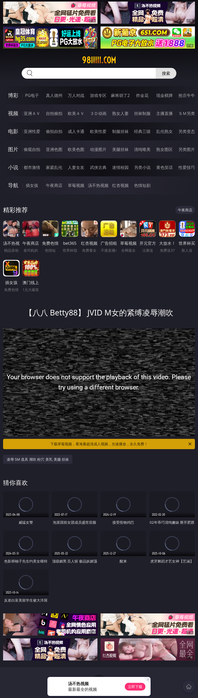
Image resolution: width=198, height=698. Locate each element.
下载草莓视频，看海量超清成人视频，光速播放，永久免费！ (121, 444)
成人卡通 (76, 131)
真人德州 (54, 95)
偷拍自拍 (54, 131)
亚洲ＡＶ (32, 113)
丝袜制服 (142, 113)
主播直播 (164, 113)
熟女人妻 (120, 113)
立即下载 (135, 686)
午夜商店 (54, 185)
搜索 (166, 73)
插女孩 (32, 185)
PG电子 (32, 95)
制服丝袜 (120, 131)
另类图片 (186, 149)
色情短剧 (142, 185)
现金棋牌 (164, 95)
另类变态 (186, 131)
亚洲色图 (54, 149)
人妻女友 (76, 167)
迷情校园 (120, 167)
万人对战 (76, 95)
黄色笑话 (164, 167)
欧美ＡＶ (76, 113)
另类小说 (142, 167)
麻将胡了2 (120, 95)
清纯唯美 (142, 149)
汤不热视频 (98, 185)
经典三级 (142, 131)
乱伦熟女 (164, 131)
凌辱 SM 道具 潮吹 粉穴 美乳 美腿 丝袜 (38, 459)
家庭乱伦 (54, 167)
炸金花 (142, 95)
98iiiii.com (99, 60)
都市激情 (32, 167)
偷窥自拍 (32, 149)
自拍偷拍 (54, 113)
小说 (13, 167)
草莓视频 (76, 185)
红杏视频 (120, 185)
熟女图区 (164, 149)
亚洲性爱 (32, 131)
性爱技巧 (186, 167)
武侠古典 (98, 167)
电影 (13, 131)
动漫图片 (98, 149)
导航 (13, 185)
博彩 (13, 95)
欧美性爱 (98, 131)
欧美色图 (76, 149)
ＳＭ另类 (186, 113)
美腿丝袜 (120, 149)
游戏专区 (98, 95)
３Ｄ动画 (98, 113)
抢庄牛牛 (186, 95)
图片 (13, 149)
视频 (13, 113)
